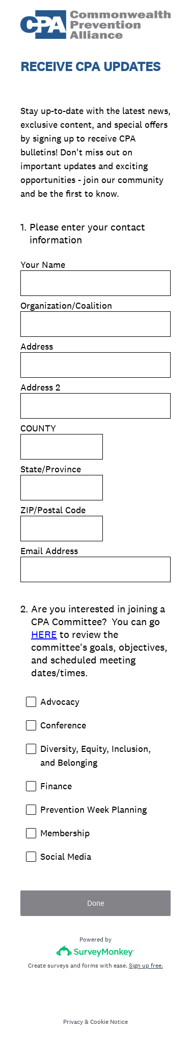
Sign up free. (146, 966)
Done (95, 903)
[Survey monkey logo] (95, 951)
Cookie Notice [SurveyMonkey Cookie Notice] (109, 1022)
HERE (44, 634)
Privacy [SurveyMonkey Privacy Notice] (73, 1022)
